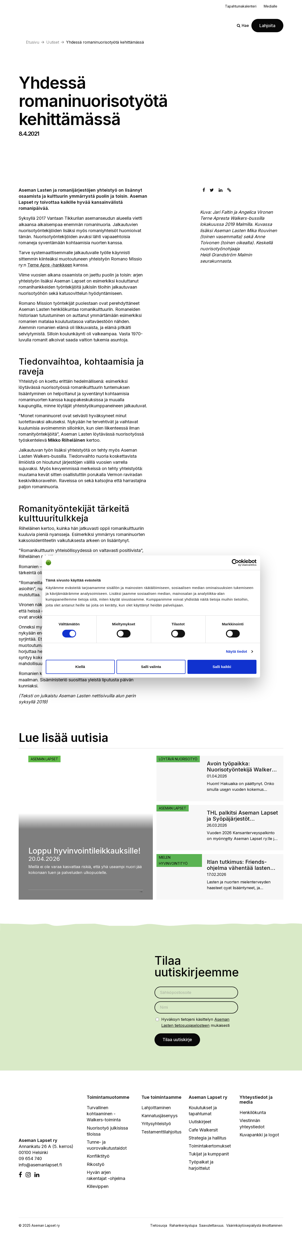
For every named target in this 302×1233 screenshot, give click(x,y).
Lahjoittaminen (156, 1108)
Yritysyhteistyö (156, 1124)
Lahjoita (267, 25)
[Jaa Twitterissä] (212, 190)
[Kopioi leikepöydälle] (229, 190)
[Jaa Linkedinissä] (220, 190)
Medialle (270, 6)
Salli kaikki (222, 667)
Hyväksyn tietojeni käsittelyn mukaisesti (195, 1022)
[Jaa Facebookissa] (203, 190)
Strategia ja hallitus (207, 1138)
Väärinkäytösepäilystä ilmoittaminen (254, 1226)
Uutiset (52, 42)
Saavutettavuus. (212, 1226)
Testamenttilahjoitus (161, 1132)
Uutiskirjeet (200, 1122)
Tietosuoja (158, 1226)
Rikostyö (95, 1164)
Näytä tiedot (236, 651)
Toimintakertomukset (210, 1146)
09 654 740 (30, 1159)
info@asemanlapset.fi (40, 1165)
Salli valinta (151, 667)
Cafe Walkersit (203, 1130)
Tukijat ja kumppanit (209, 1154)
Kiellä (80, 667)
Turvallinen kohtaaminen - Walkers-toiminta (104, 1114)
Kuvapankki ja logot (259, 1135)
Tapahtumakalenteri (240, 6)
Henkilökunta (253, 1113)
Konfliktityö (98, 1156)
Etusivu (32, 42)
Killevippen (97, 1187)
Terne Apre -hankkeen (49, 264)
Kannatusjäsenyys (159, 1116)
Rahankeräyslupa (184, 1226)
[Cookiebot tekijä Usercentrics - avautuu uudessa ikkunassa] (235, 562)
